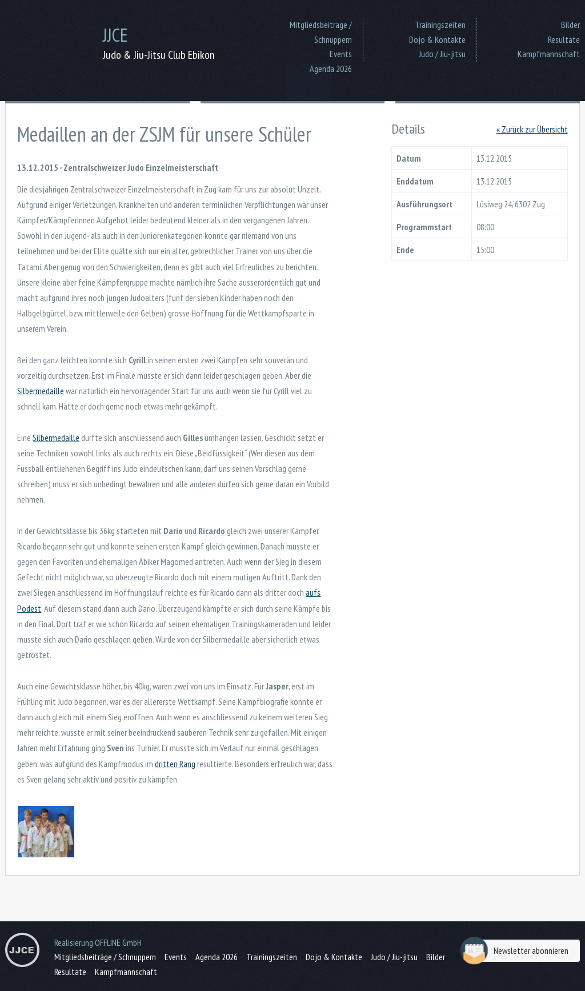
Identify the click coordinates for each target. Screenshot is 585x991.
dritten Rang (175, 763)
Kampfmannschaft (549, 53)
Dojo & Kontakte (437, 39)
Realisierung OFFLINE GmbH (98, 942)
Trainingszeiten (440, 24)
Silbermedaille (40, 390)
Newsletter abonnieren (517, 951)
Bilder (570, 24)
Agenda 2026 (331, 68)
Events (341, 53)
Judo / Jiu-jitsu (442, 53)
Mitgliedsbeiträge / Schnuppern (321, 32)
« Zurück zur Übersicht (532, 129)
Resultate (564, 39)
